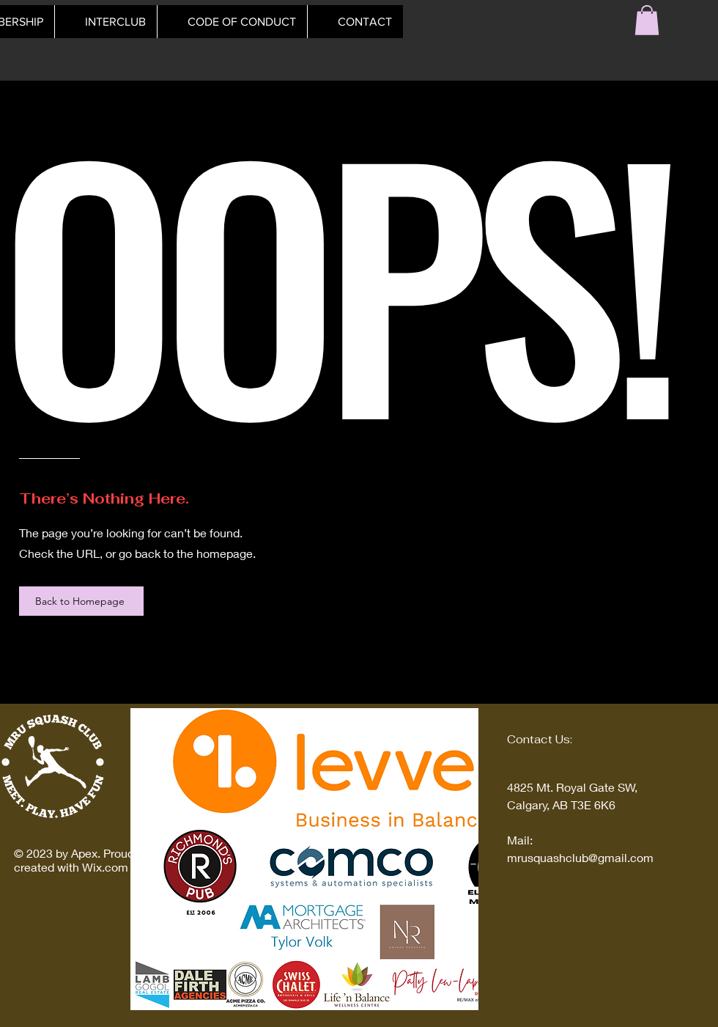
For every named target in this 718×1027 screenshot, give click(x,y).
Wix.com (105, 867)
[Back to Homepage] (81, 601)
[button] (646, 20)
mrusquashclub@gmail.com (580, 857)
